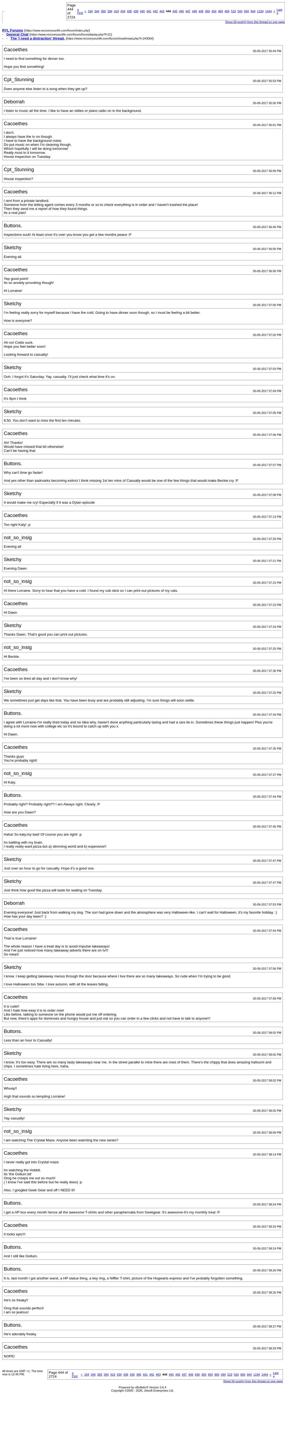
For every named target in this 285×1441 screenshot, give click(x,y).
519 (233, 11)
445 (175, 11)
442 (155, 11)
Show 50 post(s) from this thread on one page (255, 22)
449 (200, 11)
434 (122, 11)
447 (187, 11)
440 (142, 11)
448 (194, 11)
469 (220, 11)
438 (129, 11)
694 (246, 11)
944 (253, 11)
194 (90, 11)
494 (227, 11)
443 (161, 11)
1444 (268, 11)
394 (109, 11)
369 (103, 11)
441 (148, 11)
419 (116, 11)
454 (214, 11)
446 (181, 11)
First (80, 11)
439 (135, 11)
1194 (260, 11)
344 (96, 11)
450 (207, 11)
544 (239, 11)
